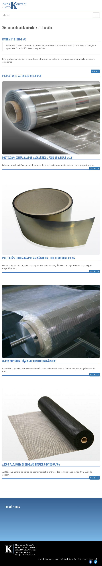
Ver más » (94, 168)
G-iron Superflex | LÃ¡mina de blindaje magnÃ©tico (29, 361)
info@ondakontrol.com (25, 555)
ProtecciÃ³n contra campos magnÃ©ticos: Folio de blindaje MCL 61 (37, 158)
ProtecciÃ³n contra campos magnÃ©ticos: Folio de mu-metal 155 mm (38, 258)
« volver (95, 71)
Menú (6, 15)
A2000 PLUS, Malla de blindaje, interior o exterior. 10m (31, 464)
